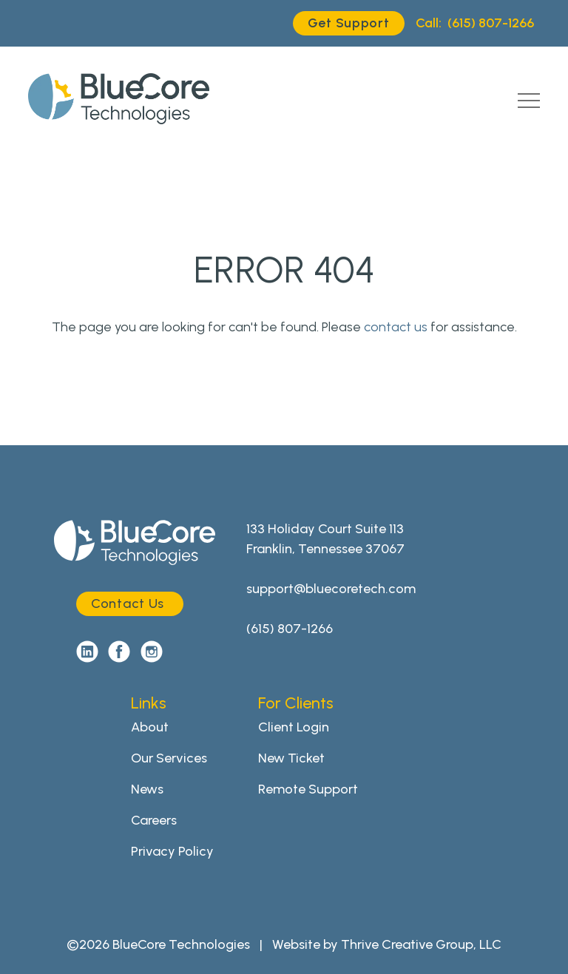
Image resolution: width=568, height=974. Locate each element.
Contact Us (127, 603)
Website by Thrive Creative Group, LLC (386, 944)
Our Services (169, 758)
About (150, 727)
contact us (395, 327)
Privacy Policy (172, 851)
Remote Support (308, 789)
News (147, 789)
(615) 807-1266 (475, 23)
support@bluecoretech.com (331, 589)
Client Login (293, 727)
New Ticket (291, 758)
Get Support (349, 23)
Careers (154, 820)
